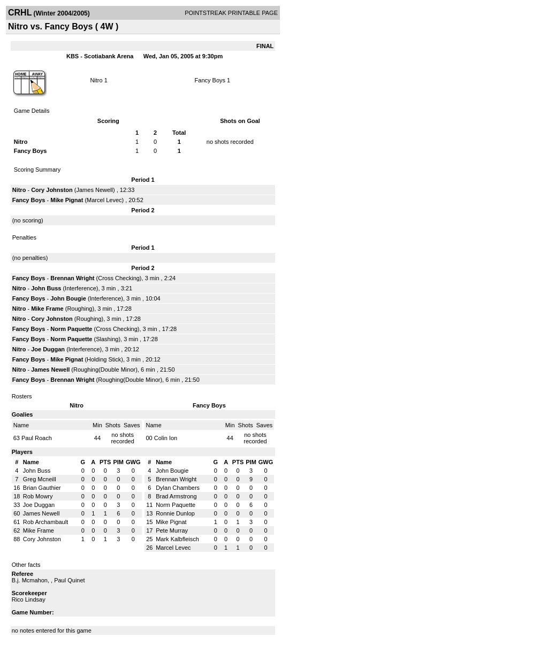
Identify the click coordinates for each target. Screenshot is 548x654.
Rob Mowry (38, 496)
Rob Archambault (45, 522)
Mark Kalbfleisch (177, 539)
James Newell (95, 190)
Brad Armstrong (176, 496)
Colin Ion (165, 438)
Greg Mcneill (39, 479)
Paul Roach (36, 438)
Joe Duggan (48, 349)
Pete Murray (172, 530)
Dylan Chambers (178, 487)
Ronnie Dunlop (175, 513)
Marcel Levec (104, 200)
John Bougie (68, 298)
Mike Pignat (66, 200)
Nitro (96, 80)
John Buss (46, 288)
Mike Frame (47, 308)
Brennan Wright (72, 278)
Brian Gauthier (42, 487)
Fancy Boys (210, 80)
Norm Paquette (71, 329)
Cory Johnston (52, 190)
